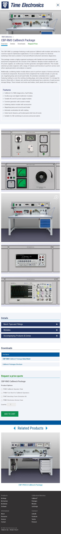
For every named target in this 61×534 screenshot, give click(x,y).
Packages (34, 501)
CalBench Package (16, 359)
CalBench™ (35, 498)
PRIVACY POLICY (14, 530)
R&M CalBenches (7, 37)
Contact (3, 522)
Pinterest (34, 522)
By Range (3, 498)
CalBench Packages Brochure (12, 364)
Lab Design (35, 506)
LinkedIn (34, 514)
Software (3, 506)
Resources (4, 516)
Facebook (34, 516)
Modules (34, 504)
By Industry (4, 504)
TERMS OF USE (4, 530)
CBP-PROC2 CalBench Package (30, 485)
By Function (4, 501)
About (3, 514)
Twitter (34, 519)
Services (3, 519)
